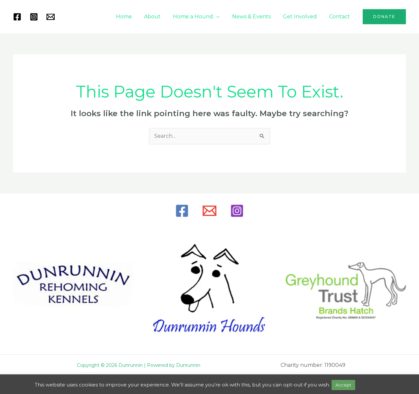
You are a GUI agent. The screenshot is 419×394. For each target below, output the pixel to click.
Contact (340, 16)
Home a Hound (199, 16)
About (160, 16)
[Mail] (50, 17)
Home (133, 16)
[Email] (209, 211)
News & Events (255, 16)
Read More (370, 385)
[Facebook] (17, 17)
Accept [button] (343, 384)
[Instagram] (34, 17)
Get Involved (302, 16)
